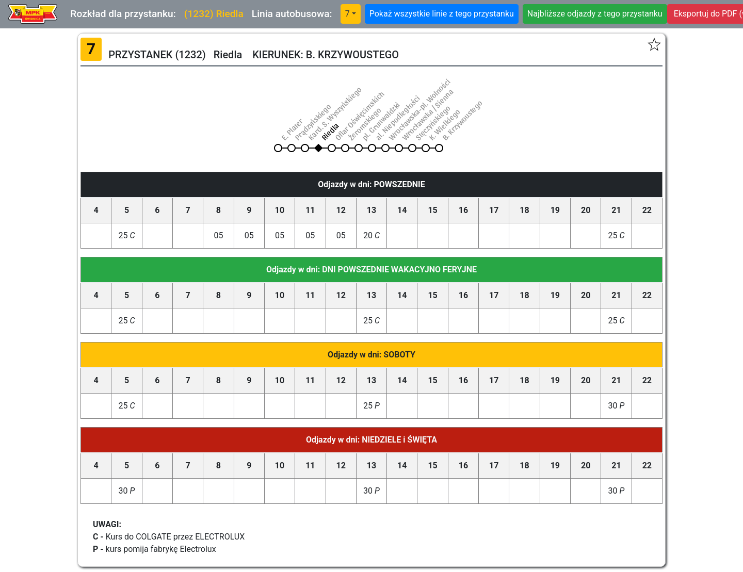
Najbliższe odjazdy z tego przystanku (595, 14)
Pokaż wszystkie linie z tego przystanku (441, 14)
